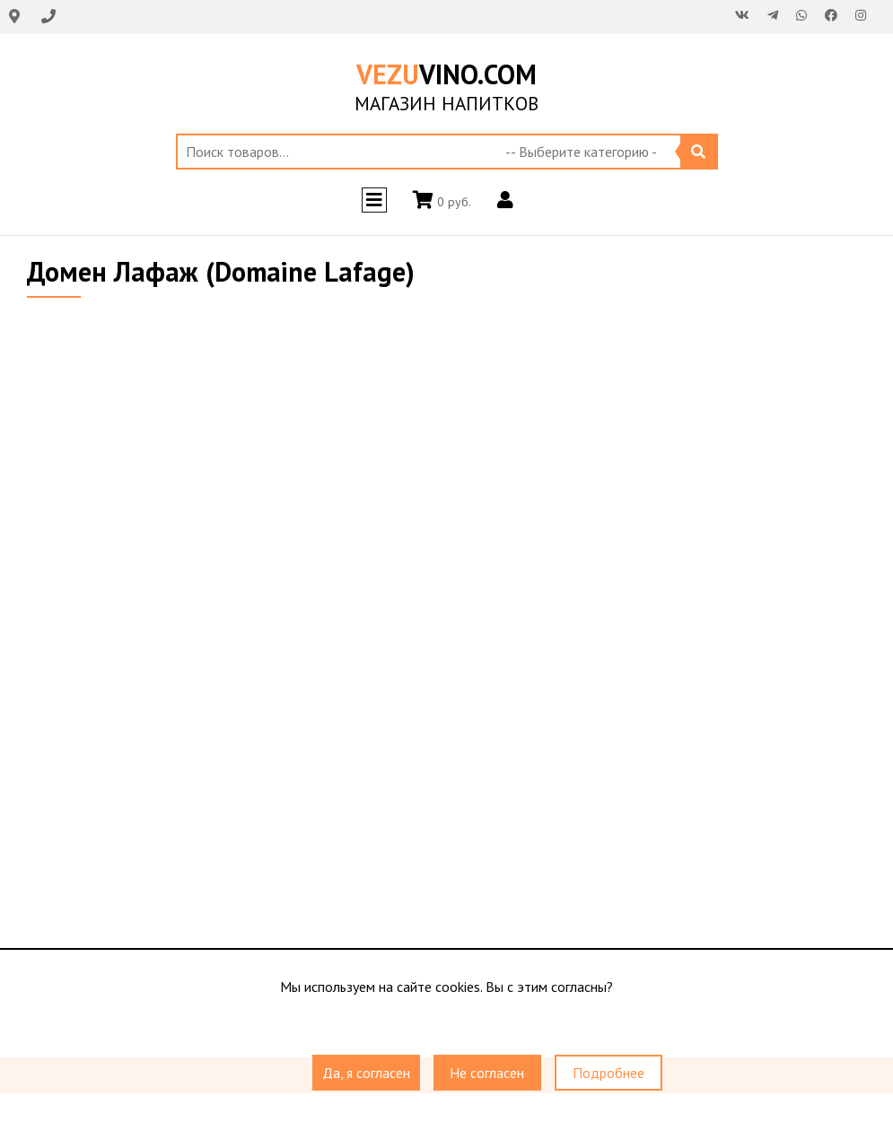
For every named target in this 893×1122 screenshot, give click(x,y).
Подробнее (608, 1073)
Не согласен (487, 1073)
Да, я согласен (366, 1073)
